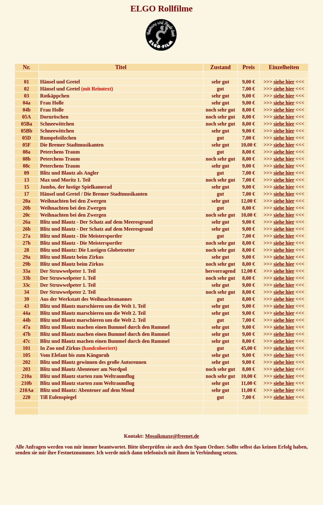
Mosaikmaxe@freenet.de (172, 436)
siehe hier (284, 81)
